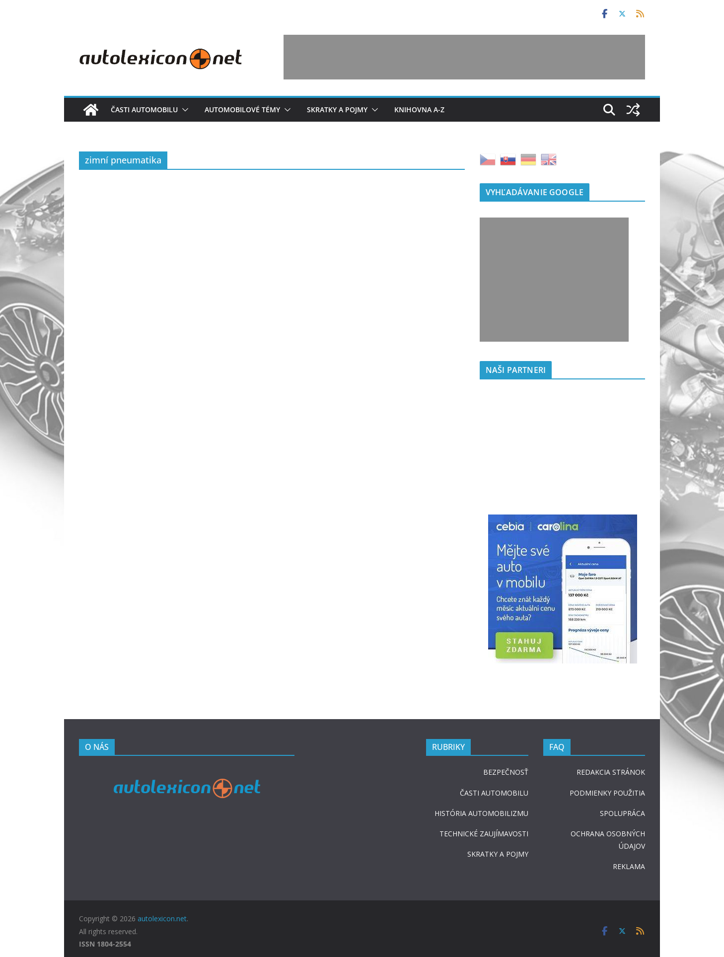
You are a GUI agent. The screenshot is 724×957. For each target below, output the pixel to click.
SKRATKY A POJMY (497, 854)
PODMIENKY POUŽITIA (607, 793)
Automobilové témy (242, 109)
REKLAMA (629, 866)
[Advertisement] (464, 57)
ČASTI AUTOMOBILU (494, 793)
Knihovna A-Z (419, 109)
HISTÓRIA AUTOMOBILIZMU (481, 813)
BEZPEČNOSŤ (505, 772)
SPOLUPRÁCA (622, 813)
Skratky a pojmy (337, 109)
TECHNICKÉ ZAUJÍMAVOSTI (483, 833)
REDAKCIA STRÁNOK (611, 772)
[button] (183, 110)
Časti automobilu (144, 109)
